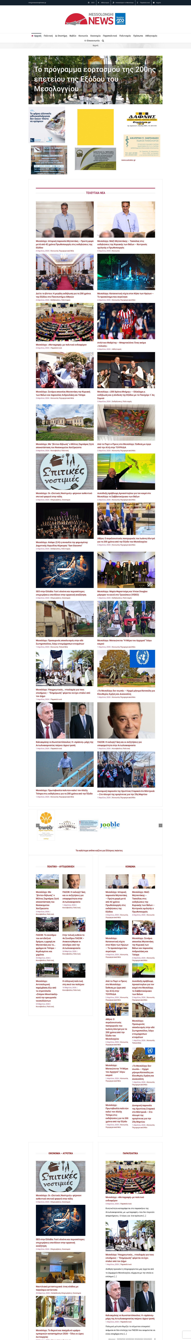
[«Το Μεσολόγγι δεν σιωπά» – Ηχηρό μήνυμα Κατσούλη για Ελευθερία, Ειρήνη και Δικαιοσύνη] (126, 668)
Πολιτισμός (65, 300)
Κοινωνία (54, 251)
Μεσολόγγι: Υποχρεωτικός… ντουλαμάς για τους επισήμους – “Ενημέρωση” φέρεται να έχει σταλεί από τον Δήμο (63, 692)
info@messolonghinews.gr (37, 3)
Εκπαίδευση (56, 1293)
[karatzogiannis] (95, 110)
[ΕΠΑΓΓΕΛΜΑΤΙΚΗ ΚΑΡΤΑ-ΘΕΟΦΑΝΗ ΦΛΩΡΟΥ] (88, 825)
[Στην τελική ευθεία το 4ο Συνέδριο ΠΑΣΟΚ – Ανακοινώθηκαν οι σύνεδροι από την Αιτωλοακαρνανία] (73, 924)
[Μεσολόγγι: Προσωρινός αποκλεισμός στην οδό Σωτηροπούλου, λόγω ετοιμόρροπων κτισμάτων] (65, 619)
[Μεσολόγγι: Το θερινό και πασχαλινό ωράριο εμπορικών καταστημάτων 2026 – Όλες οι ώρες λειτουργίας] (60, 1311)
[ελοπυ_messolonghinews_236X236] (47, 107)
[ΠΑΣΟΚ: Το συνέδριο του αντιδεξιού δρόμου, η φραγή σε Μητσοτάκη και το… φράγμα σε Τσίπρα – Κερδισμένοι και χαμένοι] (47, 924)
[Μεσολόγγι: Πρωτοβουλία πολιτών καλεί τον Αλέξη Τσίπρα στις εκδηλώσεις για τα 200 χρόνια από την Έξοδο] (65, 769)
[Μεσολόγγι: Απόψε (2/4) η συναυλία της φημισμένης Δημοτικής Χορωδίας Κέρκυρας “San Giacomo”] (65, 521)
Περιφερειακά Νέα (66, 251)
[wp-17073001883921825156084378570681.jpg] (95, 148)
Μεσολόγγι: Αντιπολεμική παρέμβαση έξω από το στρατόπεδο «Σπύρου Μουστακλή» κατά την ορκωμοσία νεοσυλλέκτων (47, 991)
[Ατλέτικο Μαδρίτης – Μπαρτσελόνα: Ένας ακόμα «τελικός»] (126, 321)
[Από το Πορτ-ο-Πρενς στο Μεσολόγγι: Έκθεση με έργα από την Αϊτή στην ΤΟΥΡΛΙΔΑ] (126, 422)
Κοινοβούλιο (56, 451)
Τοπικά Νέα (63, 647)
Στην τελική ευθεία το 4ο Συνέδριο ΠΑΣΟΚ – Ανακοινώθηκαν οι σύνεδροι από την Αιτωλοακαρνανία (73, 941)
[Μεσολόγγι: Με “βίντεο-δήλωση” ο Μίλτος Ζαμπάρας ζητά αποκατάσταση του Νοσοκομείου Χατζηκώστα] (65, 422)
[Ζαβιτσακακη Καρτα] (142, 135)
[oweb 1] (46, 825)
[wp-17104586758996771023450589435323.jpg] (142, 107)
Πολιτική (65, 451)
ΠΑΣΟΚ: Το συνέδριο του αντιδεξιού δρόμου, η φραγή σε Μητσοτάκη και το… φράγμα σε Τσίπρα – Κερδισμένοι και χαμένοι (46, 945)
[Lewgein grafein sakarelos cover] (49, 146)
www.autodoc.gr (128, 160)
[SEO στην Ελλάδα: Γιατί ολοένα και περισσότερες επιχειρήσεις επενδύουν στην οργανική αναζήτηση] (65, 570)
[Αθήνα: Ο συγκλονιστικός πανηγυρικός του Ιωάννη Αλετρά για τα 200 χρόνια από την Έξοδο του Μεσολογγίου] (126, 519)
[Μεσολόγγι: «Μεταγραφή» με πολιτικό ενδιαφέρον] (65, 322)
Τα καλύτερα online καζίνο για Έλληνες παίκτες (99, 850)
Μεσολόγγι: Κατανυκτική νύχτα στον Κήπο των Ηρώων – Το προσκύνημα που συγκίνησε (117, 945)
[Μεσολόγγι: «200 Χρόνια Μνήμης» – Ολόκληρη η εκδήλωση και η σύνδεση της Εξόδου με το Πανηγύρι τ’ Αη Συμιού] (126, 370)
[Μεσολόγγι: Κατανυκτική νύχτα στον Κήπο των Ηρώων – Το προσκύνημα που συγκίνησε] (126, 272)
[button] (103, 40)
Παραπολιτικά (56, 348)
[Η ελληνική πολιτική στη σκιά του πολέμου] (73, 970)
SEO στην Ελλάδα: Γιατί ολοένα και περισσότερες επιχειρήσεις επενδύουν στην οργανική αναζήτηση (60, 1242)
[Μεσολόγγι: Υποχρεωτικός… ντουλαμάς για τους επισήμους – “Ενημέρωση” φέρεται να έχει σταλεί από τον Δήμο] (65, 668)
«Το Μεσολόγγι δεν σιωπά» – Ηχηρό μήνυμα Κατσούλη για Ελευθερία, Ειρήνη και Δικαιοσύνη (143, 1072)
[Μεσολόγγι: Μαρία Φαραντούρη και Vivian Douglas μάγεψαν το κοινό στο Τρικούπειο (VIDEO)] (126, 570)
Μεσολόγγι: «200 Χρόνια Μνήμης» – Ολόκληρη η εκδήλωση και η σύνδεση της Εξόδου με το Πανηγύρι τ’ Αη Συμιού (125, 395)
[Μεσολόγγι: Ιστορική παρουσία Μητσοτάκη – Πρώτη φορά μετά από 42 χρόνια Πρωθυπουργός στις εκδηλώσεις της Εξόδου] (65, 219)
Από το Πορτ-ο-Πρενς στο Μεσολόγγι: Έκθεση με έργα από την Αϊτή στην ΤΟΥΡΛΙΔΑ (116, 987)
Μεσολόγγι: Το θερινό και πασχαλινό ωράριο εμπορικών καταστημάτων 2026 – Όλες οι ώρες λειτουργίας (60, 1333)
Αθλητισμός (116, 349)
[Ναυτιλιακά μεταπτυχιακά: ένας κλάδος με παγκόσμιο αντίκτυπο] (60, 1267)
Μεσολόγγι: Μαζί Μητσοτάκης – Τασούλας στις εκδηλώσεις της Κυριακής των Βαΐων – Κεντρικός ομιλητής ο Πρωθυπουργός (122, 244)
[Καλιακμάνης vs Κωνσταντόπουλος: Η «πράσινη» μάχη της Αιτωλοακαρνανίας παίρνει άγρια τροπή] (65, 720)
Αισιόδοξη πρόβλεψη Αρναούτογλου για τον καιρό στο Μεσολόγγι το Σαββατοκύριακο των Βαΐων (143, 987)
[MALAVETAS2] (67, 825)
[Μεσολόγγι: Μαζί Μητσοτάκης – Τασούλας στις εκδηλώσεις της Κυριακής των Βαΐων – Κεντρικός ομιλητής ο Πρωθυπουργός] (126, 219)
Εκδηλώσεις (56, 300)
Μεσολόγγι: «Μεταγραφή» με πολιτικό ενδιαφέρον (61, 344)
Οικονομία (66, 500)
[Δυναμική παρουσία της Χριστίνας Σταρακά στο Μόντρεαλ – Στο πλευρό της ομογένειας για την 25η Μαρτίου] (126, 769)
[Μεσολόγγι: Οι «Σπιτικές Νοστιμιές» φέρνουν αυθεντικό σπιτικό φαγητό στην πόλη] (65, 472)
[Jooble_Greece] (109, 826)
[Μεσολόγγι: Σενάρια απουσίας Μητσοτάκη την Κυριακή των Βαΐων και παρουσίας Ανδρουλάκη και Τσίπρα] (65, 370)
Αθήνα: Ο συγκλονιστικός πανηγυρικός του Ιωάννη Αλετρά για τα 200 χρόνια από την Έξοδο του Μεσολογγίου (116, 1029)
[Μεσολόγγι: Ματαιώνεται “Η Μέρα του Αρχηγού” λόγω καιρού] (126, 619)
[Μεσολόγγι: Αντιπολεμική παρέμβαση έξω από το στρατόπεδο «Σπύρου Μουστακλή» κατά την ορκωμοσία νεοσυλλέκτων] (47, 970)
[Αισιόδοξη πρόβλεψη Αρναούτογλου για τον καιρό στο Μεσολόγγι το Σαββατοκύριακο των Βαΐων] (126, 472)
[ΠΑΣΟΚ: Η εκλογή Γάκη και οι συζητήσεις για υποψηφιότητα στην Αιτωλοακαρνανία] (126, 720)
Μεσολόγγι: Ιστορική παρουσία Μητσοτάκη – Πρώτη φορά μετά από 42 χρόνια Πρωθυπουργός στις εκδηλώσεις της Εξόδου (64, 244)
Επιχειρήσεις (56, 500)
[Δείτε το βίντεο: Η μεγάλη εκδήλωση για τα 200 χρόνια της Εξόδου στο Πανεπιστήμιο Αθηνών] (65, 272)
